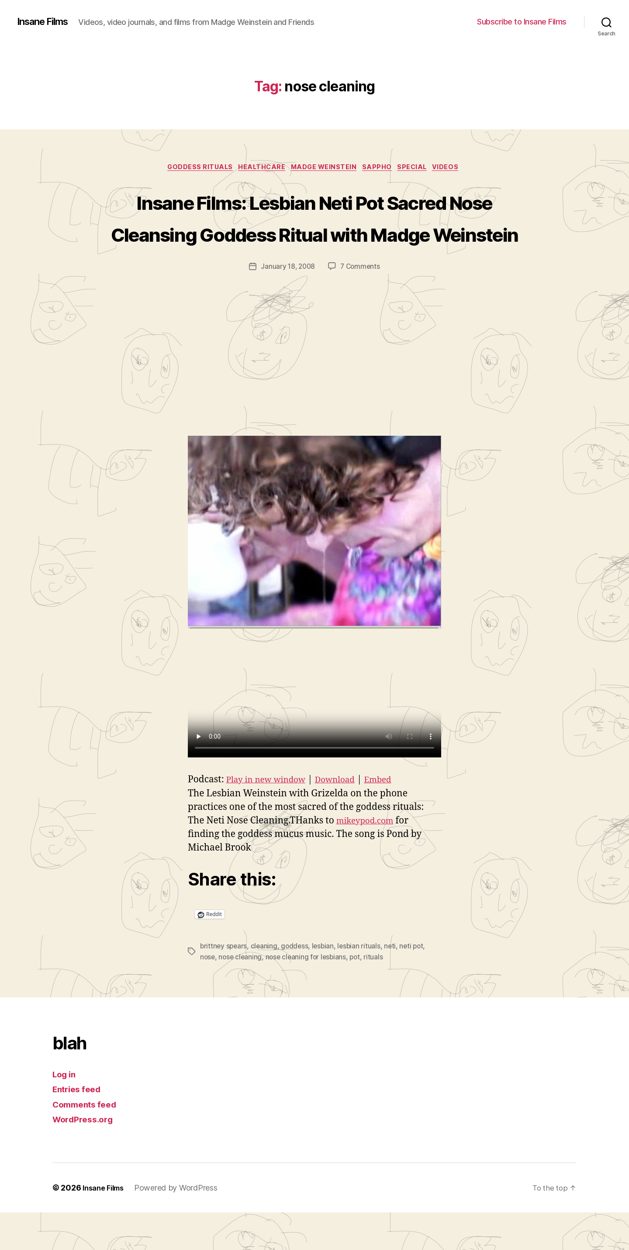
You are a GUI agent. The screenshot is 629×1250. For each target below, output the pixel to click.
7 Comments (361, 305)
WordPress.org (85, 1156)
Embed (393, 818)
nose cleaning (241, 994)
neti (394, 984)
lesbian (325, 984)
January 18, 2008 (287, 305)
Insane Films (46, 17)
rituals (378, 994)
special (420, 173)
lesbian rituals (363, 984)
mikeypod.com (368, 859)
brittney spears (224, 984)
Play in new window (270, 818)
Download (346, 818)
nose (208, 994)
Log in (65, 1111)
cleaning (265, 984)
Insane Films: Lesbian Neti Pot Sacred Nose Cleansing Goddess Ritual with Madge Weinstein (314, 238)
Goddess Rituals (191, 173)
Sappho (382, 173)
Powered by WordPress (181, 1225)
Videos (458, 173)
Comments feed (87, 1141)
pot (359, 994)
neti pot (416, 984)
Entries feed (79, 1126)
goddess (297, 984)
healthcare (258, 173)
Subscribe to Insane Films (522, 24)
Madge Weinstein (324, 173)
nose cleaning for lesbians (308, 994)
